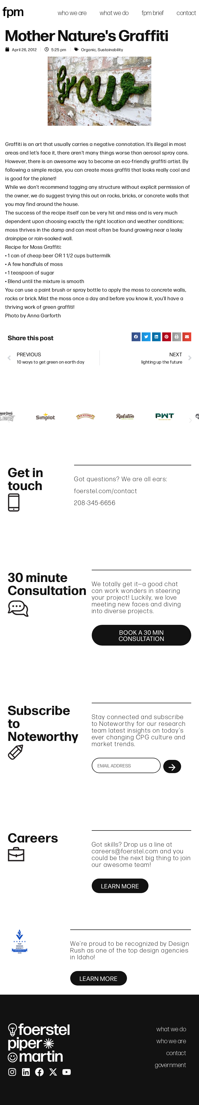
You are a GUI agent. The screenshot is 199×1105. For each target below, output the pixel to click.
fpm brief (153, 13)
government (170, 1065)
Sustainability (110, 49)
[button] (136, 336)
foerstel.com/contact (105, 491)
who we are (72, 13)
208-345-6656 (95, 503)
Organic (88, 49)
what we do (114, 13)
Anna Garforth (44, 315)
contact (186, 13)
